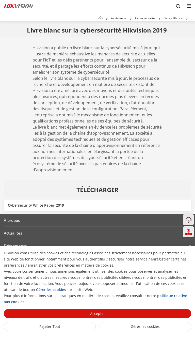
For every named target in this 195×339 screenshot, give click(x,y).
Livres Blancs (173, 18)
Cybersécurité (145, 18)
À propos (12, 220)
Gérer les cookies (145, 326)
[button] (130, 19)
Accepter (97, 313)
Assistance (118, 18)
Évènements (15, 245)
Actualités (13, 233)
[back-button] (5, 16)
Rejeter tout (49, 326)
